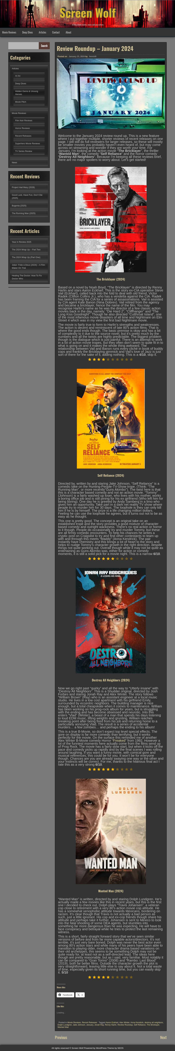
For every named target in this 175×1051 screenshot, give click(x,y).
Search (44, 46)
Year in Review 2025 (21, 242)
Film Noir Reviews (23, 120)
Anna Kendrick (136, 1022)
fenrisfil (92, 56)
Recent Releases (89, 1022)
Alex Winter (124, 1022)
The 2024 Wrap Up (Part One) (26, 257)
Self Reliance (140, 1025)
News (14, 162)
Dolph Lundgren (65, 1025)
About (68, 32)
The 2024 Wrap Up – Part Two (26, 249)
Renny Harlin (110, 1025)
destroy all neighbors (154, 1022)
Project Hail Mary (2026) (23, 187)
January (89, 1025)
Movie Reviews (9, 32)
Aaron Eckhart (112, 1022)
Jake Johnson (79, 1025)
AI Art (17, 76)
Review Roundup (125, 1025)
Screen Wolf (87, 11)
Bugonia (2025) (19, 205)
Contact (56, 32)
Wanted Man (63, 1027)
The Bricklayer (153, 1025)
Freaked (119, 740)
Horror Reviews (22, 128)
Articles (42, 32)
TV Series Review (23, 151)
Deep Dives (27, 32)
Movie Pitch (20, 102)
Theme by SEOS (115, 1048)
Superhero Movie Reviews (27, 143)
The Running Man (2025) (23, 213)
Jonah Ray (99, 1025)
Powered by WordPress (95, 1048)
